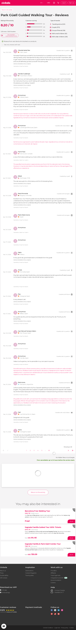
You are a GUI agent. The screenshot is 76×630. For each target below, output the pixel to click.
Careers (53, 582)
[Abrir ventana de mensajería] (3, 626)
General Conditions (48, 627)
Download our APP (8, 587)
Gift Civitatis (3, 578)
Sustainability (4, 575)
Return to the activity (7, 10)
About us (3, 570)
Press (1, 573)
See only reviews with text (12, 44)
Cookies (71, 627)
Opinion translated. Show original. (22, 63)
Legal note (57, 627)
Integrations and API (57, 578)
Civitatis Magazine (30, 573)
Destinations (29, 570)
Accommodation (56, 580)
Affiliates (53, 573)
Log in (64, 3)
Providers (54, 570)
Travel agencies (55, 575)
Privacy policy (64, 627)
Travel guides (29, 575)
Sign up (71, 3)
